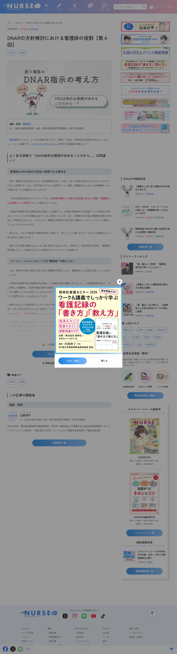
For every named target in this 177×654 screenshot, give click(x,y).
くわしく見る (72, 361)
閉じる (104, 361)
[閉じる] (119, 281)
